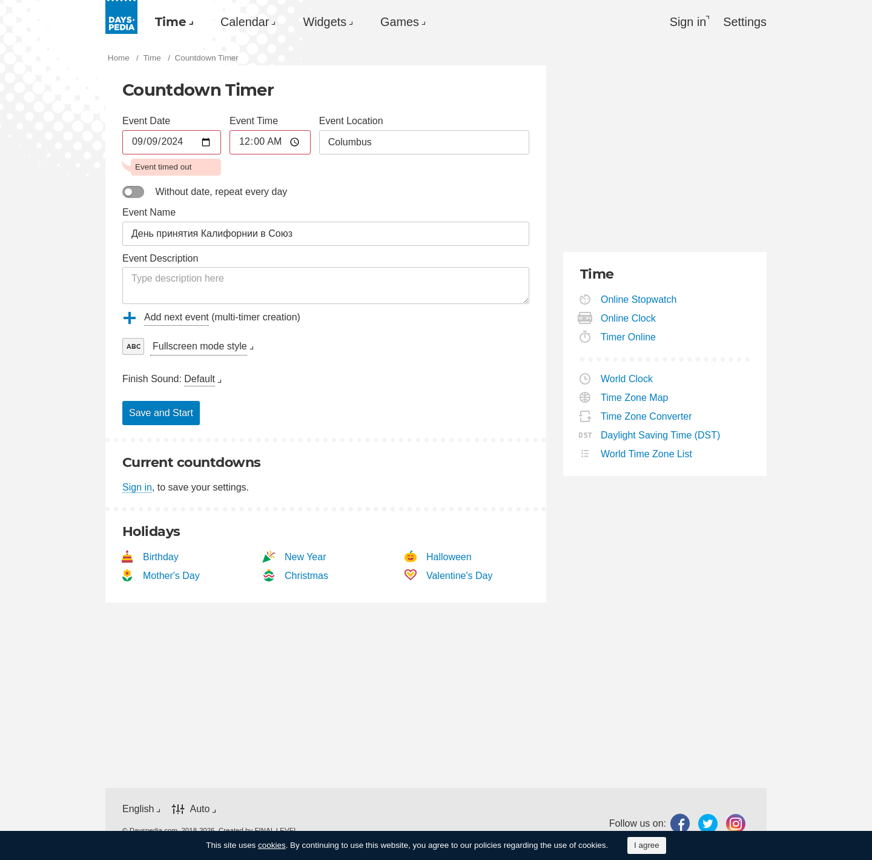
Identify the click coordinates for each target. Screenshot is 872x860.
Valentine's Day (459, 576)
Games (407, 21)
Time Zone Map (634, 397)
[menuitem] (172, 22)
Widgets (329, 21)
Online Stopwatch (638, 299)
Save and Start (161, 413)
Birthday (161, 557)
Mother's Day (172, 576)
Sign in (137, 488)
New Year (305, 557)
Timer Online (628, 337)
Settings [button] (745, 21)
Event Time (254, 121)
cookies (272, 845)
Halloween (449, 557)
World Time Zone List (646, 454)
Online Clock (628, 318)
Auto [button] (200, 809)
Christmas (306, 576)
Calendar (247, 21)
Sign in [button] (688, 21)
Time (171, 22)
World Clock (627, 379)
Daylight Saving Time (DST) (660, 435)
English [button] (138, 809)
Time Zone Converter (646, 416)
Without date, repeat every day (221, 192)
